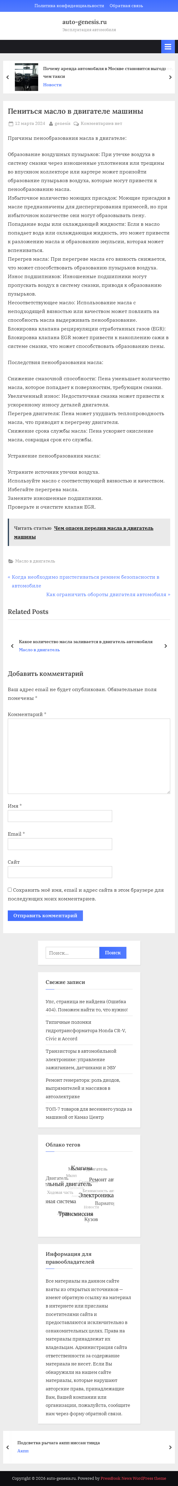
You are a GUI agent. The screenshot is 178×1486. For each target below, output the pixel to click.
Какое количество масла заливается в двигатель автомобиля (86, 641)
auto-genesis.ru (84, 22)
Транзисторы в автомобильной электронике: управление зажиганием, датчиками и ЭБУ (81, 1059)
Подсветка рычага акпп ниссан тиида (62, 1443)
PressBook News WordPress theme (133, 1478)
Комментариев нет (101, 123)
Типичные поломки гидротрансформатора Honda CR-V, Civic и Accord (86, 1030)
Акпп (26, 1451)
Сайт (14, 862)
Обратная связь (126, 5)
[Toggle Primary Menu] (168, 46)
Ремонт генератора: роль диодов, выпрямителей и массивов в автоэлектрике (83, 1088)
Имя (15, 806)
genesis (63, 123)
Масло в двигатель (35, 561)
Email (16, 834)
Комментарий (27, 714)
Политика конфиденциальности (69, 5)
